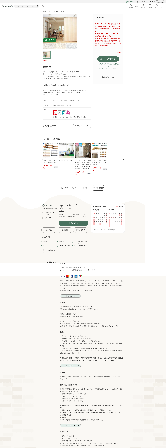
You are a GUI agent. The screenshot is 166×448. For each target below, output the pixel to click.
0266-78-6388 (71, 211)
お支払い (45, 241)
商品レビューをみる (108, 77)
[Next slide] (123, 160)
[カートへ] (157, 6)
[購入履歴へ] (143, 6)
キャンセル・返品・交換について (80, 242)
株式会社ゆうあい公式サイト (49, 213)
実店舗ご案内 (98, 188)
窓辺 (50, 11)
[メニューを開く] (162, 6)
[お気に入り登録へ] (150, 6)
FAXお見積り (80, 230)
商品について (46, 245)
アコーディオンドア (59, 11)
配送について (62, 241)
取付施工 (65, 230)
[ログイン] (131, 6)
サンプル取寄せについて (80, 245)
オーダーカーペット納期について (64, 246)
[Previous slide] (42, 160)
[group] (50, 156)
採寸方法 (49, 230)
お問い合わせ (73, 223)
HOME (44, 11)
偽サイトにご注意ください (49, 251)
